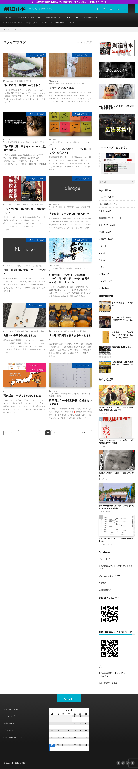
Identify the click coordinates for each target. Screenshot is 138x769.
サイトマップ (9, 716)
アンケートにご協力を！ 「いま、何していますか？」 (70, 150)
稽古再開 (13, 142)
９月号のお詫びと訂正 (61, 87)
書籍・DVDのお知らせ (108, 225)
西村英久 (76, 393)
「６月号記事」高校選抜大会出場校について (24, 210)
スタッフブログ (71, 17)
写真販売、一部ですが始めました (22, 395)
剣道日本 (59, 142)
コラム (72, 22)
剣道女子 (62, 207)
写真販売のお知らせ (107, 239)
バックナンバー (105, 559)
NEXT (84, 433)
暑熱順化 (29, 142)
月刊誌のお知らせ (106, 232)
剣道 (53, 83)
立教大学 (54, 207)
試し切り (77, 83)
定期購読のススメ (89, 17)
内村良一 (84, 393)
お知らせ (7, 17)
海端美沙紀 (69, 268)
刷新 (40, 265)
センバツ (30, 204)
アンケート (67, 142)
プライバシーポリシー (12, 730)
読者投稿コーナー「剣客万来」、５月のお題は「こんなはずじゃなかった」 (122, 335)
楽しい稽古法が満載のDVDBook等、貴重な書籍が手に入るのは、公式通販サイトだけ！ (69, 2)
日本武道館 (21, 81)
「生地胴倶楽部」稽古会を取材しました (70, 337)
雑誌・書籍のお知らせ (108, 204)
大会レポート (36, 17)
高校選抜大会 (39, 204)
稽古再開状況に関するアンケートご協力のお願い (24, 148)
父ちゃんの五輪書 (57, 268)
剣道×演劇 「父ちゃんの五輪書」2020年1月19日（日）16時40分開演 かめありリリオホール (69, 278)
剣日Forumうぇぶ (53, 17)
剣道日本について (11, 709)
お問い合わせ (9, 723)
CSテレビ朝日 (81, 207)
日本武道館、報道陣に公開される (22, 85)
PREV (11, 433)
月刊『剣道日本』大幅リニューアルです (24, 271)
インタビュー (20, 17)
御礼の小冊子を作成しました (19, 335)
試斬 (83, 83)
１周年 (41, 331)
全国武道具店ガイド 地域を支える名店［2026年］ (27, 22)
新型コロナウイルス (80, 142)
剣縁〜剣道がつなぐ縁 (108, 683)
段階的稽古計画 (38, 142)
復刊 (36, 331)
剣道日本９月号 (66, 83)
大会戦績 (102, 583)
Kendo (58, 83)
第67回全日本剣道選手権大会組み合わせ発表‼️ (70, 402)
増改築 (28, 81)
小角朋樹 (58, 396)
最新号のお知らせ (106, 211)
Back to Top (69, 699)
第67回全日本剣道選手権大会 (61, 393)
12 (54, 433)
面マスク (21, 142)
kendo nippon (59, 22)
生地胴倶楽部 (81, 331)
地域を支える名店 (106, 197)
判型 (36, 265)
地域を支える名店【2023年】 (111, 576)
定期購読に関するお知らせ (110, 218)
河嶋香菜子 (71, 207)
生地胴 (72, 331)
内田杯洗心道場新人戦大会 (122, 347)
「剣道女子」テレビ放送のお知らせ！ (70, 213)
